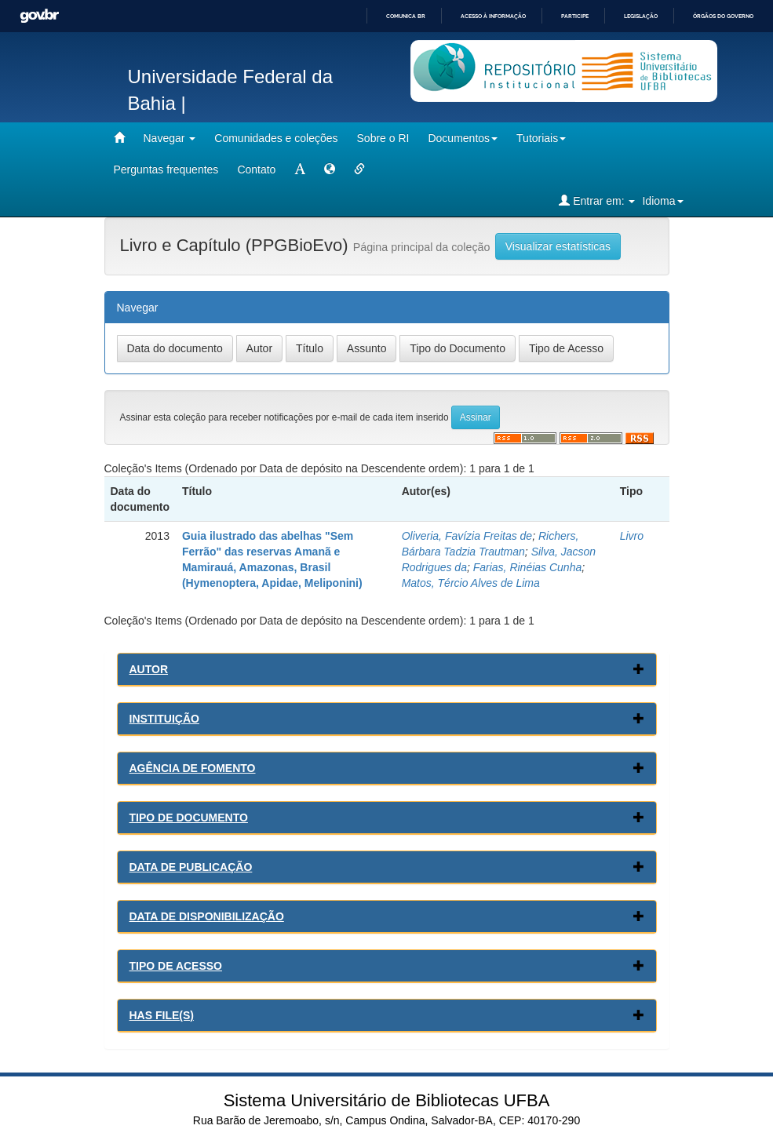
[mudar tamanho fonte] (300, 169)
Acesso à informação (493, 16)
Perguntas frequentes (166, 169)
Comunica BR (405, 16)
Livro (632, 536)
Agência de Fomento (192, 768)
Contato (256, 169)
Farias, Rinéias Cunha (527, 567)
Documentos (463, 138)
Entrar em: (597, 200)
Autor (149, 669)
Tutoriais (541, 138)
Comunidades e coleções (275, 138)
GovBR (39, 16)
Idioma (662, 201)
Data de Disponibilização (206, 916)
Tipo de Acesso (176, 966)
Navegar (170, 138)
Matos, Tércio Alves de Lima (471, 583)
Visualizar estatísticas (558, 246)
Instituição (164, 718)
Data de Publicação (191, 867)
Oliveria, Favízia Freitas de (467, 536)
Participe (575, 16)
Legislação (641, 16)
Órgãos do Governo (723, 16)
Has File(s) (161, 1015)
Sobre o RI (383, 138)
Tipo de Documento (188, 817)
